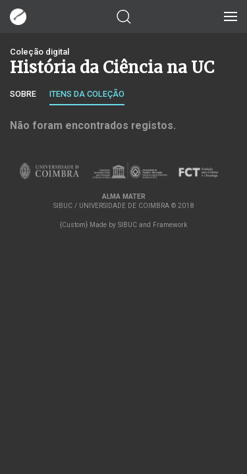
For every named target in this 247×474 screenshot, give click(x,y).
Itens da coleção (86, 94)
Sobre (23, 94)
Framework (170, 224)
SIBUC (127, 224)
